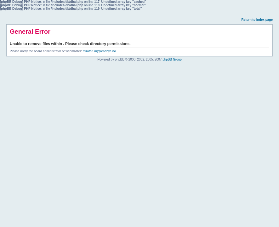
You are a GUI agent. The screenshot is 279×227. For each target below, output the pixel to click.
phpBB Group (172, 59)
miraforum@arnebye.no (99, 51)
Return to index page (257, 19)
